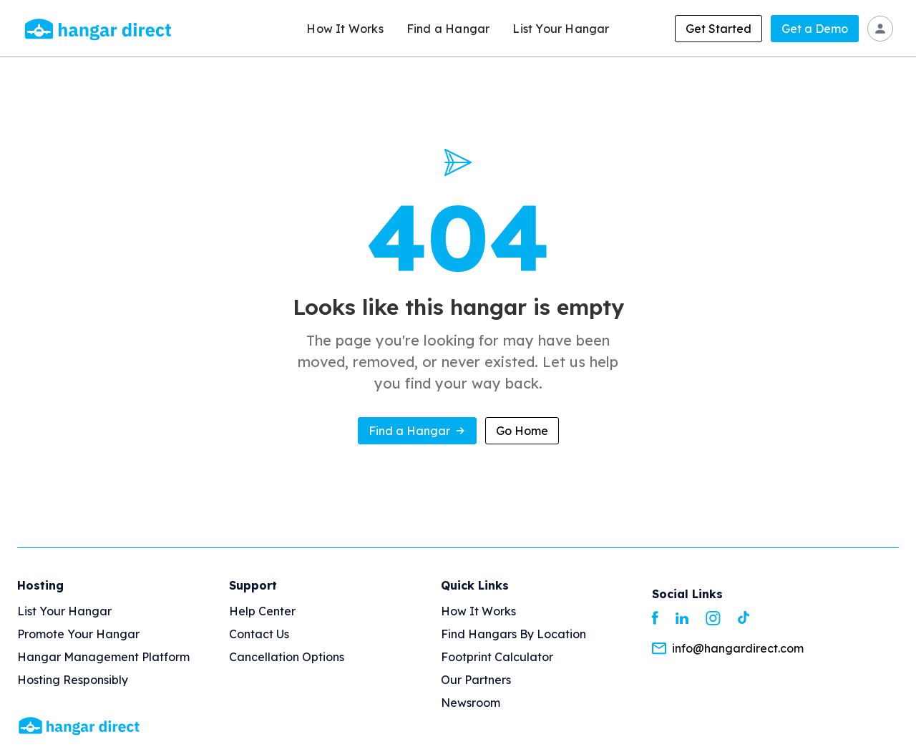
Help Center (262, 611)
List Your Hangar (560, 28)
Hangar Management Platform (103, 657)
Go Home (522, 431)
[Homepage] (79, 725)
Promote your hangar (78, 634)
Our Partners (476, 680)
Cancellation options (286, 657)
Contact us (259, 634)
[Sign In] (880, 29)
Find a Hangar (448, 28)
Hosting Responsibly (72, 680)
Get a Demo (814, 28)
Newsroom (470, 702)
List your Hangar (64, 611)
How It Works (344, 28)
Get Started (718, 28)
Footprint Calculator (497, 657)
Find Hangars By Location (513, 634)
